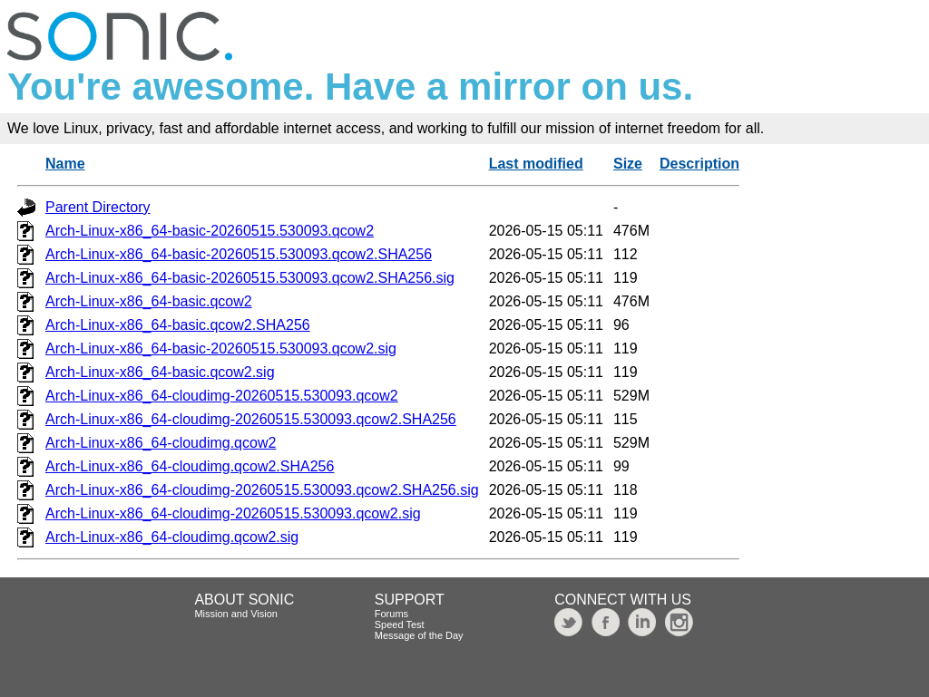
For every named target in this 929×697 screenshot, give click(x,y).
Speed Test (400, 624)
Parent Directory (98, 207)
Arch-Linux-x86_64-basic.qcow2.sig (160, 372)
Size (627, 163)
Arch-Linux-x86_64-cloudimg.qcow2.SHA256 (189, 466)
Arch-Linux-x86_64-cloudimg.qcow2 (160, 442)
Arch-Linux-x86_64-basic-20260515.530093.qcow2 (209, 230)
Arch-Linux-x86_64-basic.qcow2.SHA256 (177, 325)
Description (699, 163)
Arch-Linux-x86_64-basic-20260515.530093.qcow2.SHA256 (238, 254)
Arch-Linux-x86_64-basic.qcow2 (148, 301)
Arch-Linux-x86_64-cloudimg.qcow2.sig (171, 537)
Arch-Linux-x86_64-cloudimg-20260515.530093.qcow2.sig (233, 513)
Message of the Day (419, 635)
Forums (391, 613)
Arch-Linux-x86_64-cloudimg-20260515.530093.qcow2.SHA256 (250, 419)
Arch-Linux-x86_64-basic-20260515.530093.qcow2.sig (220, 348)
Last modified (536, 163)
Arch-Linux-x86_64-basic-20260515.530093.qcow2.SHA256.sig (250, 278)
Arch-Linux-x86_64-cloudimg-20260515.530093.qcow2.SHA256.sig (262, 490)
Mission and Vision (236, 613)
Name (65, 163)
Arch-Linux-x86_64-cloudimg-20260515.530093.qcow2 (221, 395)
